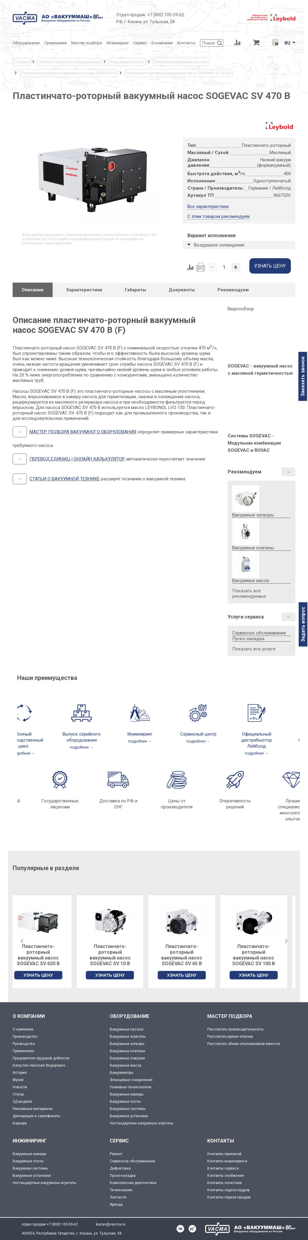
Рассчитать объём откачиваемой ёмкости (243, 1044)
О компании (23, 1029)
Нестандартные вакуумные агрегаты (141, 1123)
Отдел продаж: (131, 14)
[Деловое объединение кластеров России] (216, 18)
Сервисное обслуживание (259, 633)
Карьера (20, 1123)
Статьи (18, 1094)
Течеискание (121, 1190)
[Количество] (224, 267)
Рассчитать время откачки (230, 1036)
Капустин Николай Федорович (39, 1065)
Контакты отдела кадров (228, 1190)
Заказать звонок (303, 376)
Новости (20, 1087)
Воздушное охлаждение (219, 245)
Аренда (116, 1204)
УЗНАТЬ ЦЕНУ (46, 975)
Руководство (24, 1044)
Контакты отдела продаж (229, 1197)
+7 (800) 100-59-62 (165, 14)
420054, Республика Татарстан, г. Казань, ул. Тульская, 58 (72, 1233)
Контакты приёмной (224, 1154)
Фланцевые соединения (131, 1080)
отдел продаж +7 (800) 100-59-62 (50, 1224)
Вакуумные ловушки (127, 1058)
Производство (25, 1036)
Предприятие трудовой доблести (41, 1058)
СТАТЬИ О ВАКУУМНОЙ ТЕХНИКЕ (64, 479)
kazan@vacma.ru (110, 1224)
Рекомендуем (244, 472)
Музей (18, 1080)
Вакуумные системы (128, 1109)
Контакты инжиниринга (227, 1161)
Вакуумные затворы (127, 1044)
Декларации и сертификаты (36, 1116)
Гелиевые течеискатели (130, 1087)
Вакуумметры (121, 1073)
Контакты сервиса (223, 1168)
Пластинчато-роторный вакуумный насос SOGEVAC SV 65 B (189, 955)
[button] (286, 941)
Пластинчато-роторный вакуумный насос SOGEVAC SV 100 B (261, 955)
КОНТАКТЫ (220, 1141)
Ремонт (116, 1154)
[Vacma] (58, 18)
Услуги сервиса (246, 617)
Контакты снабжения (225, 1175)
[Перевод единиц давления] (275, 43)
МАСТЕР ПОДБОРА (229, 1016)
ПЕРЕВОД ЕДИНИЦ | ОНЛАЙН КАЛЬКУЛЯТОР (77, 459)
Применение (23, 1051)
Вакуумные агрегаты (128, 1036)
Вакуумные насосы (126, 1029)
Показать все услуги (253, 649)
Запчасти (118, 1197)
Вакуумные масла (125, 1065)
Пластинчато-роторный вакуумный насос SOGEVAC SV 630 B (46, 955)
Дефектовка (120, 1168)
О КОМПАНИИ (29, 1016)
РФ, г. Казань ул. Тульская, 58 (145, 21)
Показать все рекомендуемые (249, 593)
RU (287, 43)
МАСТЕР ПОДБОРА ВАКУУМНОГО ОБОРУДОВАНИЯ (82, 432)
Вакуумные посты (125, 1101)
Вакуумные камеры (126, 1094)
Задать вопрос (303, 624)
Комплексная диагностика (133, 1183)
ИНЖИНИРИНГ (30, 1141)
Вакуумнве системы (30, 1168)
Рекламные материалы (33, 1109)
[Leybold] (271, 18)
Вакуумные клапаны (127, 1051)
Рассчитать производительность (235, 1029)
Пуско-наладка (248, 638)
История (20, 1073)
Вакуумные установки (129, 1116)
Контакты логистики (224, 1183)
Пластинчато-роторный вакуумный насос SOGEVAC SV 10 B (118, 955)
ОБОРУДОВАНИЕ (129, 1016)
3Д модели (22, 1101)
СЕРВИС (119, 1141)
